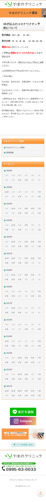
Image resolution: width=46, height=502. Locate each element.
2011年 (9, 386)
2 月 (32, 296)
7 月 (39, 192)
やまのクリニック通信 (14, 141)
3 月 (26, 180)
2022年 (9, 237)
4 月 (19, 180)
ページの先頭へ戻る (24, 445)
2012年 (9, 370)
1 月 (39, 196)
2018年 (9, 287)
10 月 (20, 358)
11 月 (13, 208)
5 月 (13, 246)
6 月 (6, 230)
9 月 (26, 208)
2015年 (9, 320)
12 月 (7, 192)
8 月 (32, 208)
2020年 (9, 270)
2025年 (9, 187)
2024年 (9, 204)
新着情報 (10, 153)
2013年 (9, 353)
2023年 (9, 220)
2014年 (9, 336)
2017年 (9, 303)
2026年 (9, 171)
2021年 (9, 254)
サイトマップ (31, 480)
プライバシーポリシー (17, 480)
